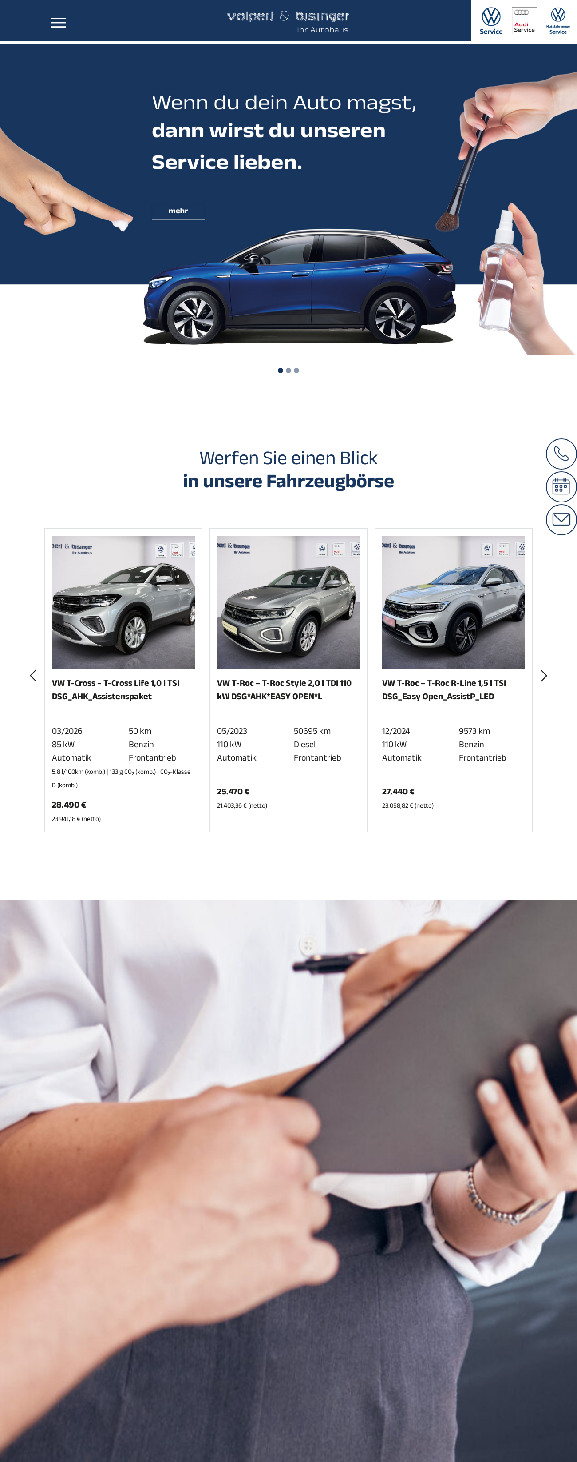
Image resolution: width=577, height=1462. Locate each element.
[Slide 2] (288, 370)
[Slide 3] (296, 370)
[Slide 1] (280, 370)
